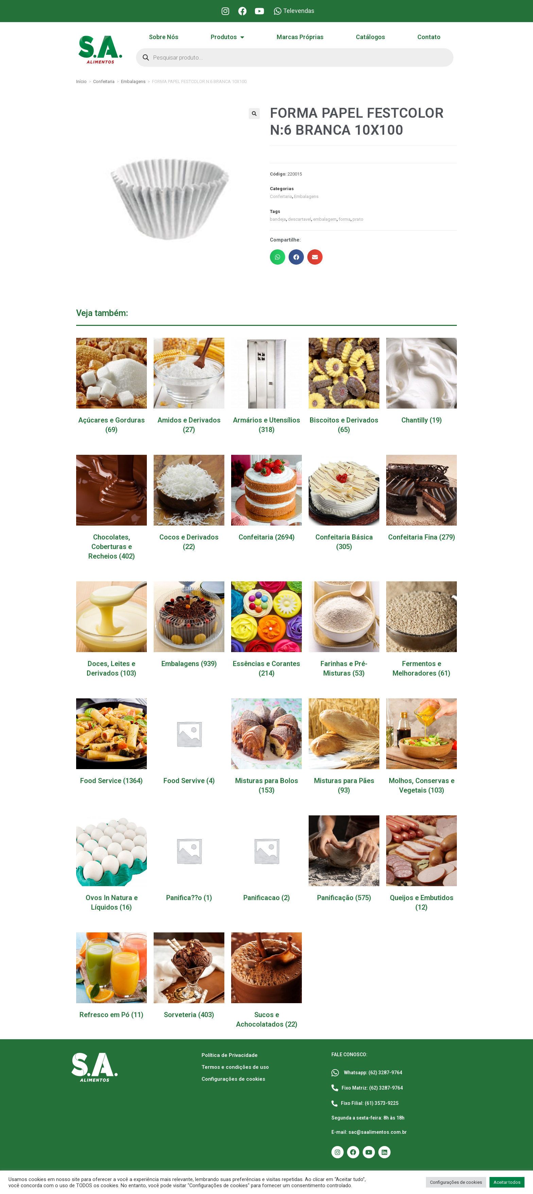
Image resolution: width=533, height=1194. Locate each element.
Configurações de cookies (233, 1079)
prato (357, 219)
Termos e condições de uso (235, 1067)
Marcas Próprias (300, 36)
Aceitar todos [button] (507, 1182)
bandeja (278, 219)
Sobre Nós (163, 36)
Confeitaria (104, 81)
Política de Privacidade (230, 1055)
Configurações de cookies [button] (456, 1182)
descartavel (299, 219)
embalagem (324, 219)
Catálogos (370, 36)
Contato (429, 36)
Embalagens (133, 81)
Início (81, 81)
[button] (254, 113)
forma (344, 219)
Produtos (227, 37)
